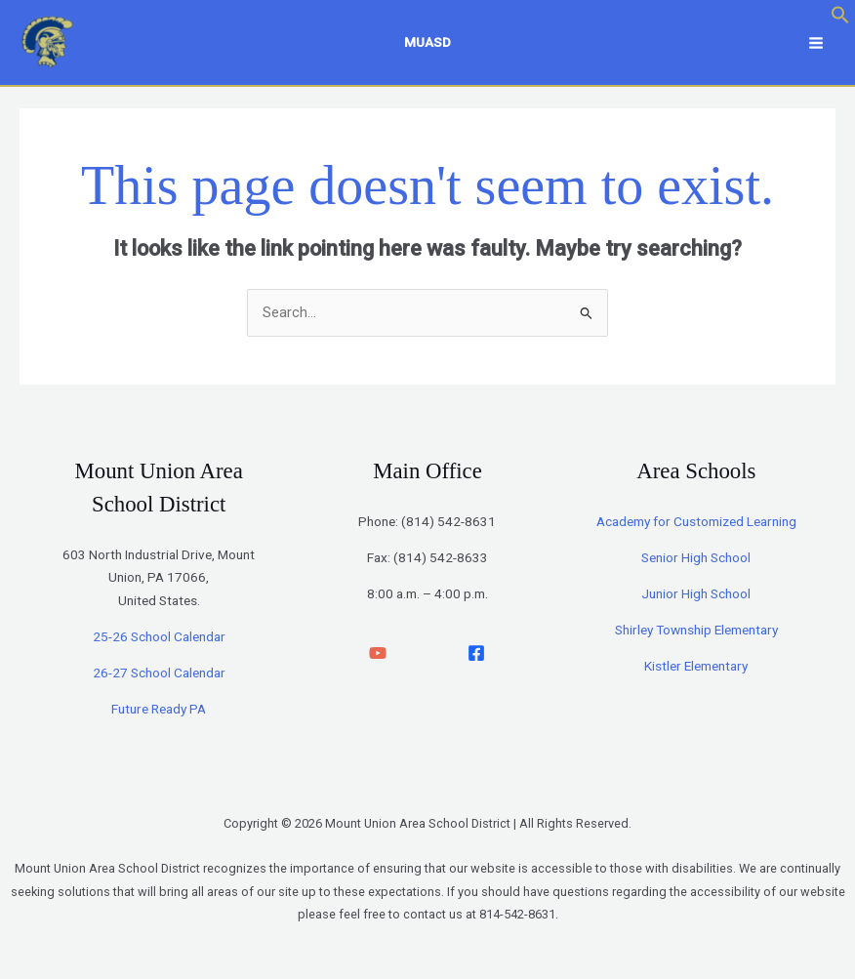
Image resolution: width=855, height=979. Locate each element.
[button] (840, 19)
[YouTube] (378, 658)
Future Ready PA (158, 713)
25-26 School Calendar (159, 641)
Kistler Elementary (696, 670)
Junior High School (696, 598)
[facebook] (476, 658)
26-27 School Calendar (159, 677)
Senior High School (696, 562)
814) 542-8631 (451, 526)
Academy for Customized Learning (696, 526)
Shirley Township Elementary (696, 634)
